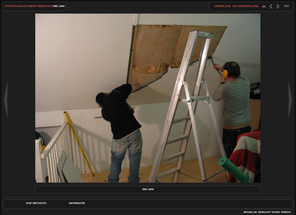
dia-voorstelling (245, 6)
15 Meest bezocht (38, 6)
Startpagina (14, 6)
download (222, 6)
